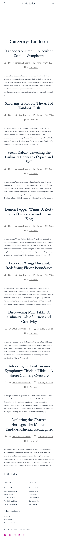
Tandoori (33, 67)
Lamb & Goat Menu (10, 491)
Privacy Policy (8, 520)
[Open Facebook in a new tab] (5, 535)
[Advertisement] (29, 23)
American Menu (9, 488)
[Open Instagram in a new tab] (15, 535)
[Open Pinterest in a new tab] (24, 535)
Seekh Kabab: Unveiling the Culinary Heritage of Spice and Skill (29, 157)
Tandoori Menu (9, 494)
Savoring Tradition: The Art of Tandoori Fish (29, 106)
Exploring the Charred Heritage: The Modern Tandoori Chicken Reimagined (29, 424)
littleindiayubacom (20, 62)
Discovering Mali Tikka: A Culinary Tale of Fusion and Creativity (29, 317)
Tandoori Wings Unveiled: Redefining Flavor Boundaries (29, 265)
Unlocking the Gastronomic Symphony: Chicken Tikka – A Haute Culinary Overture (29, 370)
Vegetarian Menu (9, 498)
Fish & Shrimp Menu (10, 501)
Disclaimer (7, 516)
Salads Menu (33, 491)
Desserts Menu (34, 498)
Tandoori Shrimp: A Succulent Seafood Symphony (29, 53)
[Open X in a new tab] (10, 535)
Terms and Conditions (11, 523)
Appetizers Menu (34, 488)
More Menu (33, 504)
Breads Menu (33, 494)
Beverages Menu (34, 501)
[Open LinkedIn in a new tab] (19, 535)
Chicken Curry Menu (10, 504)
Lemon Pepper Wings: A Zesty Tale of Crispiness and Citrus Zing (29, 214)
